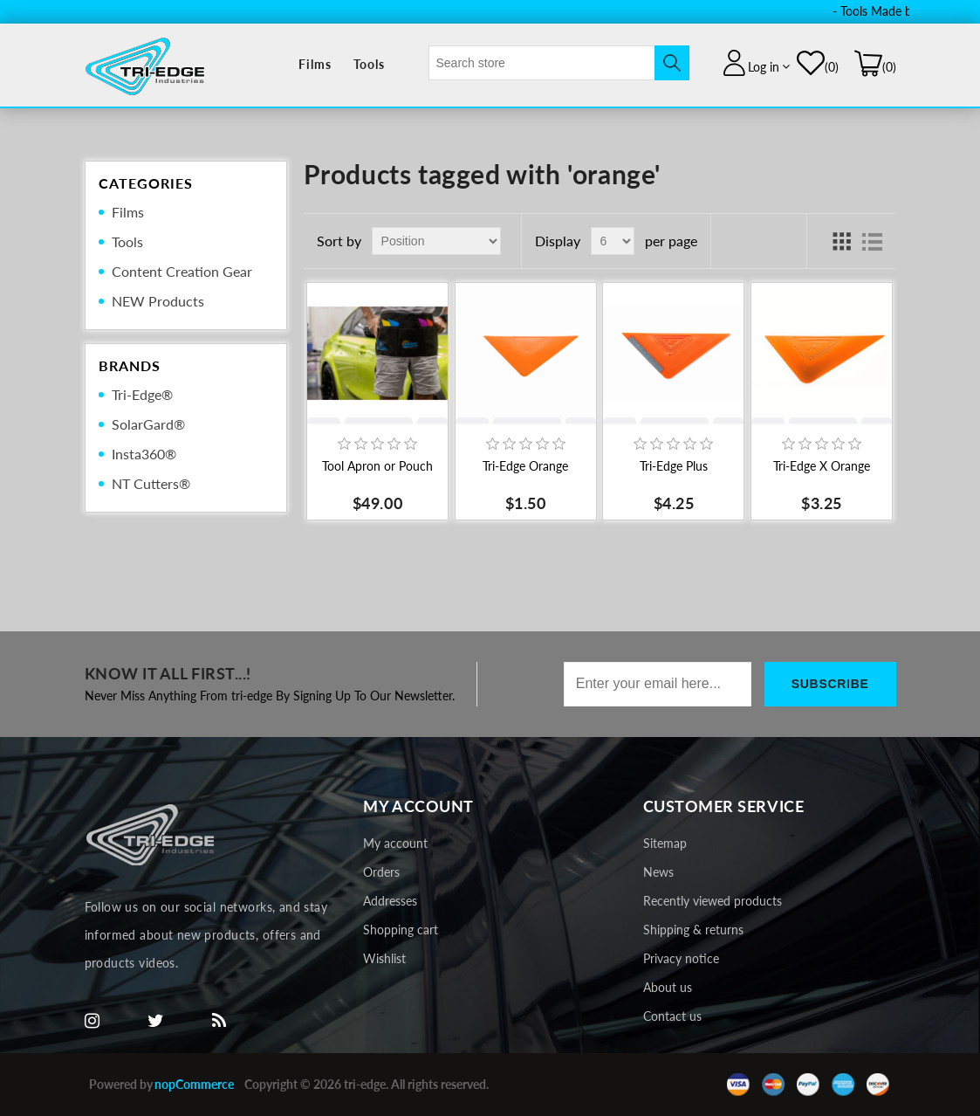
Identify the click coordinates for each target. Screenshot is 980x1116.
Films (315, 64)
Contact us (672, 1016)
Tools (369, 64)
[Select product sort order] (436, 241)
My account (395, 843)
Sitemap (665, 843)
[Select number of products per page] (612, 241)
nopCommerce (194, 1084)
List (872, 241)
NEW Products (158, 301)
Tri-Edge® (142, 394)
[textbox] (541, 62)
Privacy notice (681, 958)
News (658, 872)
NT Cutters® (151, 483)
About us (667, 987)
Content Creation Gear (182, 271)
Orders (381, 872)
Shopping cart (400, 929)
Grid (841, 241)
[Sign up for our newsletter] (657, 684)
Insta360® (144, 453)
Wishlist (384, 958)
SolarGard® (148, 424)
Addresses (390, 900)
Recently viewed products (712, 900)
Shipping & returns (693, 929)
